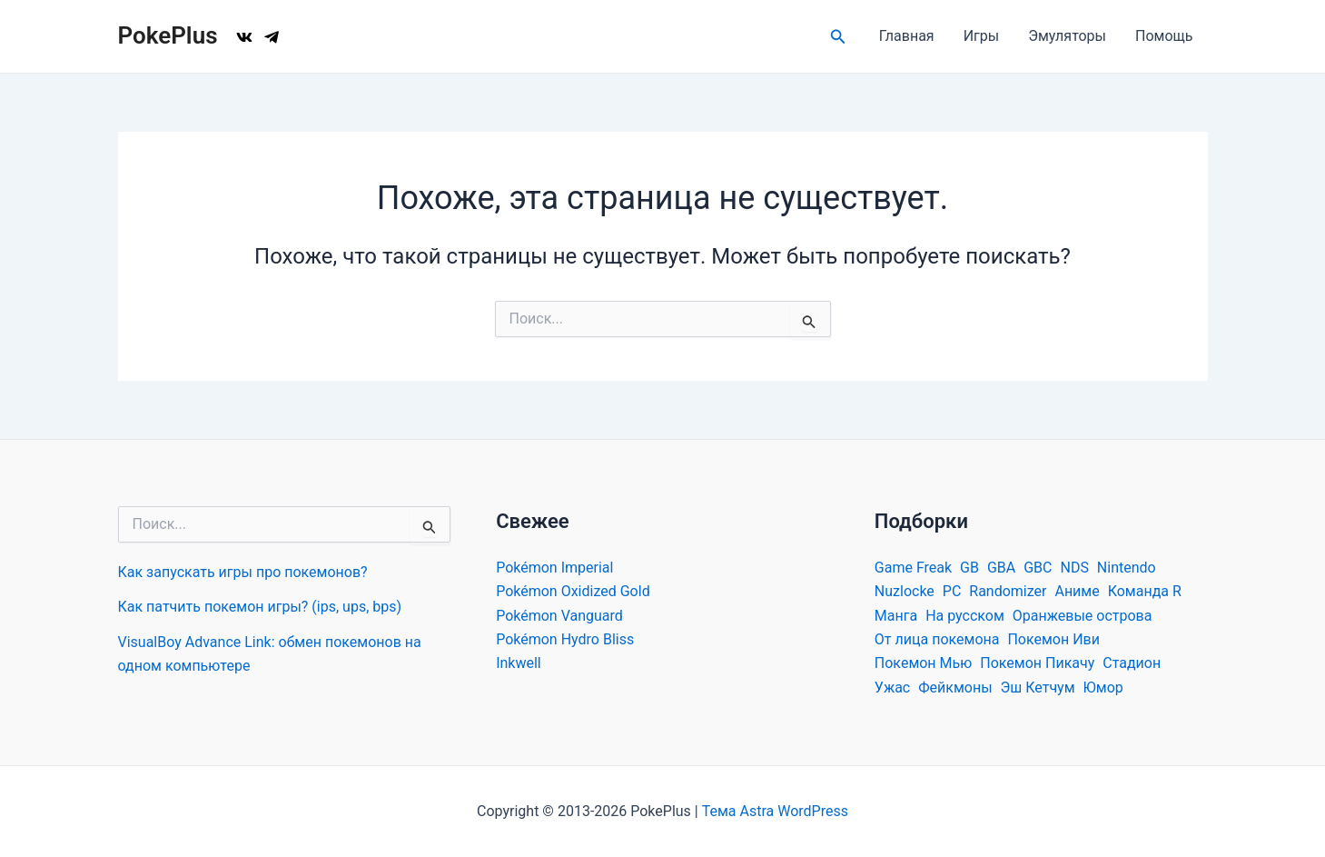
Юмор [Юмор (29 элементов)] (1103, 687)
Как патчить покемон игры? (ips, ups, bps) (260, 606)
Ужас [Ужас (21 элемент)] (892, 687)
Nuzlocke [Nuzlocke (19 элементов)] (904, 591)
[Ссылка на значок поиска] (838, 36)
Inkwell (518, 663)
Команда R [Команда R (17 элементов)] (1145, 591)
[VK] (244, 37)
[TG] (271, 37)
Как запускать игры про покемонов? (243, 572)
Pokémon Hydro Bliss (565, 639)
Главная (906, 36)
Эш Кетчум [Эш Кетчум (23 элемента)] (1038, 687)
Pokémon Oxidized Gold (573, 591)
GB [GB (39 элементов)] (969, 567)
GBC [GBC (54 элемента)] (1037, 567)
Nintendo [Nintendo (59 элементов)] (1126, 567)
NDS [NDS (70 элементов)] (1074, 567)
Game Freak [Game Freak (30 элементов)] (913, 567)
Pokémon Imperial (554, 567)
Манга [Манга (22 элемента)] (896, 615)
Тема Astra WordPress (775, 811)
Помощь (1163, 36)
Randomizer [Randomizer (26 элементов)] (1007, 591)
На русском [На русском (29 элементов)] (964, 615)
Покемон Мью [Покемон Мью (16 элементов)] (923, 663)
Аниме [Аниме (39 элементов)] (1076, 591)
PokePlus (168, 35)
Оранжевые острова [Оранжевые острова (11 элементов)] (1082, 615)
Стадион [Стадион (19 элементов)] (1132, 663)
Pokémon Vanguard (559, 615)
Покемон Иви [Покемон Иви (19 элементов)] (1053, 639)
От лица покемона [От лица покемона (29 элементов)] (937, 639)
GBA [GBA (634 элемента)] (1001, 567)
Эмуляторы (1067, 36)
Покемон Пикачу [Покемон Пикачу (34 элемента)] (1037, 663)
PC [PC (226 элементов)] (952, 591)
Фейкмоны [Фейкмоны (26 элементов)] (955, 687)
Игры (982, 36)
